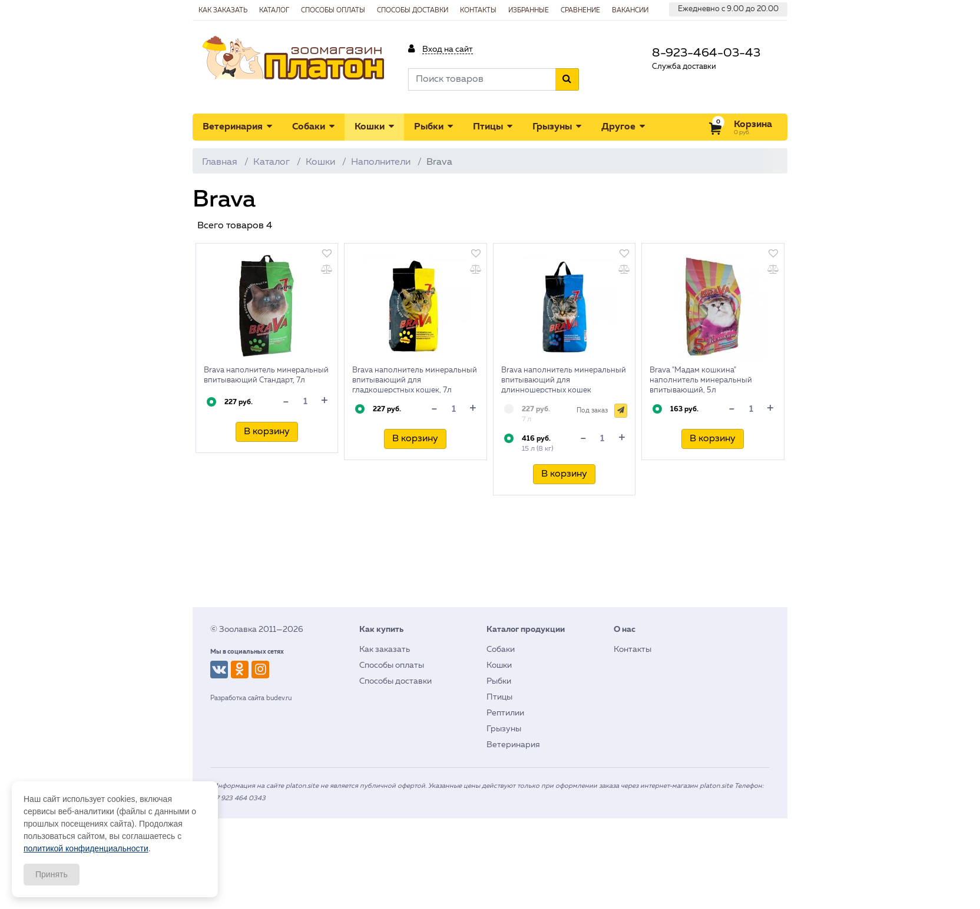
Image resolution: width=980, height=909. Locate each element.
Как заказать (384, 649)
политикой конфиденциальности (86, 848)
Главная (219, 162)
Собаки (313, 126)
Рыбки (433, 126)
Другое (623, 126)
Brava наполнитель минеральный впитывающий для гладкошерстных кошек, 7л (414, 380)
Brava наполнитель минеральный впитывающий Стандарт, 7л (266, 375)
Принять (51, 874)
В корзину (267, 432)
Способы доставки (395, 681)
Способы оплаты (391, 665)
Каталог (271, 162)
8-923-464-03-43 (706, 53)
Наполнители (380, 162)
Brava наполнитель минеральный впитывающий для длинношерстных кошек (563, 380)
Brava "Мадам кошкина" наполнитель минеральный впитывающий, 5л (701, 380)
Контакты (632, 649)
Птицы (492, 126)
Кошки (374, 126)
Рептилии (505, 713)
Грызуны (556, 126)
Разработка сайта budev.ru (251, 698)
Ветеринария (237, 126)
